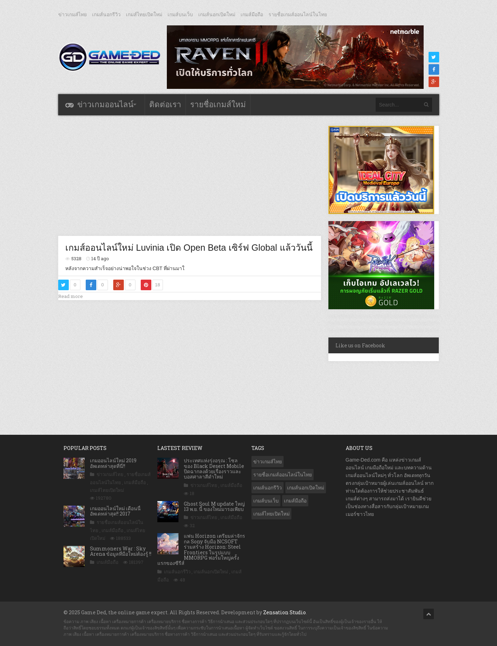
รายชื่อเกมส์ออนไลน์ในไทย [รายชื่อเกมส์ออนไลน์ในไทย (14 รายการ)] (282, 474)
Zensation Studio (284, 612)
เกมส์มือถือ (252, 14)
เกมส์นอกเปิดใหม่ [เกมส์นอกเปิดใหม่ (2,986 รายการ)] (305, 487)
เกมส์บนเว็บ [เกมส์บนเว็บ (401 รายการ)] (266, 501)
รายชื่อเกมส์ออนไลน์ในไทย (297, 14)
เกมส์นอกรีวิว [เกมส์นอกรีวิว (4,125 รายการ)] (267, 487)
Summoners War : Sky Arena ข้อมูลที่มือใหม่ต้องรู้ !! (120, 551)
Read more (70, 296)
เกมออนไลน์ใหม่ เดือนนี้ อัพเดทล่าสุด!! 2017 (115, 511)
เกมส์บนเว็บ (180, 14)
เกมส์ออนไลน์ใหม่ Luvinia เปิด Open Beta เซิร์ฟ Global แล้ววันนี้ (189, 247)
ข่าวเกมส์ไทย (72, 14)
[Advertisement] (189, 175)
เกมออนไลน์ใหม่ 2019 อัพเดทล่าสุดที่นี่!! (113, 463)
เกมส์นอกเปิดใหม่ (216, 14)
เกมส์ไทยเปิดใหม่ (144, 14)
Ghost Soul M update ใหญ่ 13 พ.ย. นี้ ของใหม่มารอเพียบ (214, 506)
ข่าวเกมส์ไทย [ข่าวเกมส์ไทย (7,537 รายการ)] (267, 461)
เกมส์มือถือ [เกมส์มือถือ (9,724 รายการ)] (295, 501)
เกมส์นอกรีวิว (106, 14)
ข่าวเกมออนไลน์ (105, 104)
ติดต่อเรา (165, 104)
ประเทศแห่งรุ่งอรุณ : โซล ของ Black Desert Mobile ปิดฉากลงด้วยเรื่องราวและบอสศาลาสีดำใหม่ (214, 468)
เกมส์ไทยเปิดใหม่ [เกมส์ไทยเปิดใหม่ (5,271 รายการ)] (271, 514)
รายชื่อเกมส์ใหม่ (218, 104)
